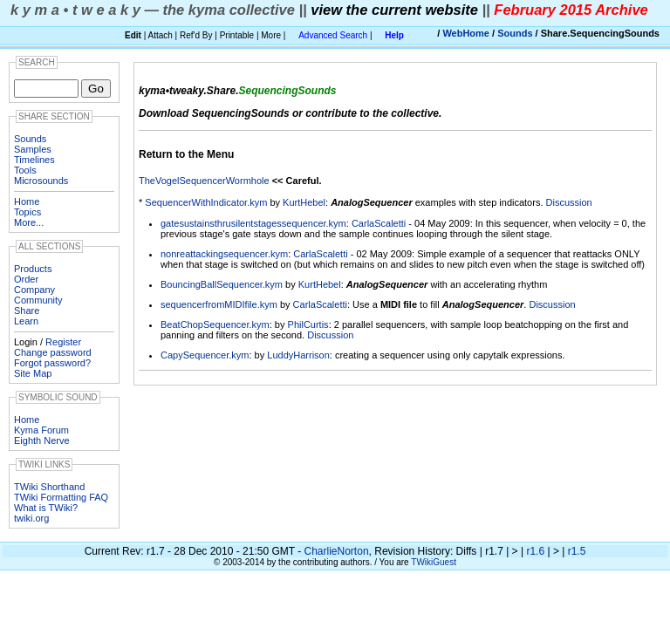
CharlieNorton (336, 551)
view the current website (394, 9)
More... (29, 222)
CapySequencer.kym (205, 355)
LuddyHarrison (298, 355)
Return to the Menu (186, 154)
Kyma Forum (41, 430)
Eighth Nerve (42, 440)
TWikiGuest (433, 562)
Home (26, 201)
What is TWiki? (46, 507)
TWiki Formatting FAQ (61, 497)
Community (38, 300)
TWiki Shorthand (49, 486)
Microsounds (41, 180)
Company (34, 289)
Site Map (32, 373)
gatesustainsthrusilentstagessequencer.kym (253, 223)
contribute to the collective (372, 113)
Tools (25, 170)
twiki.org (31, 518)
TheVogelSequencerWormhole (204, 180)
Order (26, 279)
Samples (32, 149)
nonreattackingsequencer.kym (224, 254)
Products (32, 268)
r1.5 (577, 551)
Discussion (569, 202)
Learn (26, 321)
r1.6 (535, 551)
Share (26, 310)
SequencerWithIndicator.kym (206, 202)
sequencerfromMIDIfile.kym (219, 304)
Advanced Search (332, 35)
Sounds (514, 33)
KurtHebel (304, 202)
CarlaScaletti (379, 223)
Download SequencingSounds (214, 113)
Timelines (34, 159)
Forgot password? (52, 363)
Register (63, 342)
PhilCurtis (308, 324)
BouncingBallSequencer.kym (222, 284)
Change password (53, 352)
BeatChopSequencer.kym (215, 324)
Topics (27, 212)
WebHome (465, 33)
